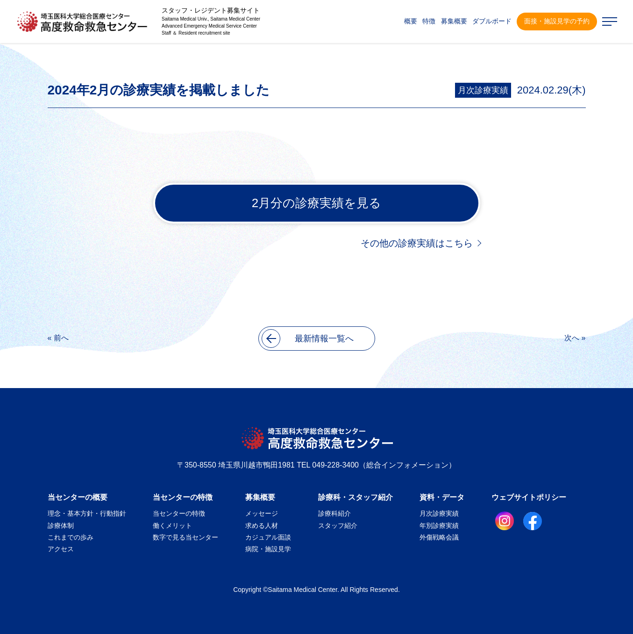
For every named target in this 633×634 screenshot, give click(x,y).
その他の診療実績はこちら (417, 243)
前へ (61, 338)
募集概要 (260, 497)
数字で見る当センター (185, 537)
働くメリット (172, 525)
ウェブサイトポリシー (528, 497)
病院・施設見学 (268, 549)
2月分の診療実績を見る (316, 203)
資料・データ (442, 497)
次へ (571, 338)
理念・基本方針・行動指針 (87, 513)
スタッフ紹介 (337, 525)
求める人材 (261, 525)
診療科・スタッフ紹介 (355, 497)
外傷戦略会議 (439, 537)
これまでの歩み (70, 537)
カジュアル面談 (268, 537)
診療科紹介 (334, 513)
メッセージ (261, 513)
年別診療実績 (439, 525)
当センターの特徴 (183, 497)
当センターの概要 (77, 497)
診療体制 (61, 525)
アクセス (61, 549)
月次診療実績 (483, 90)
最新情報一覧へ (308, 338)
